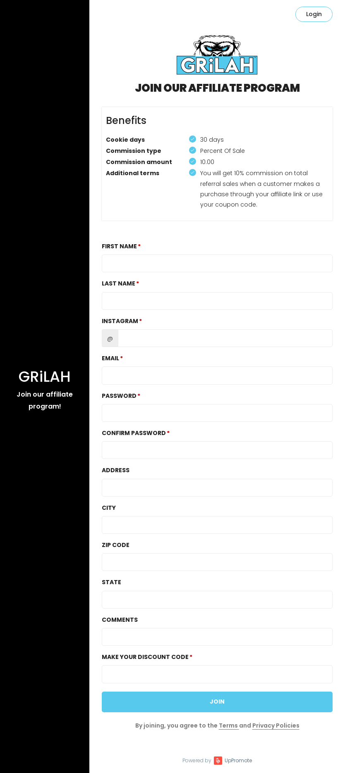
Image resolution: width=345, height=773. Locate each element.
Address (115, 470)
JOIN (217, 701)
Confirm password (134, 433)
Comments (120, 620)
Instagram (120, 321)
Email (110, 358)
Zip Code (115, 545)
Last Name (118, 283)
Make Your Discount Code (145, 657)
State (111, 582)
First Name (119, 246)
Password (119, 396)
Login (314, 14)
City (109, 508)
